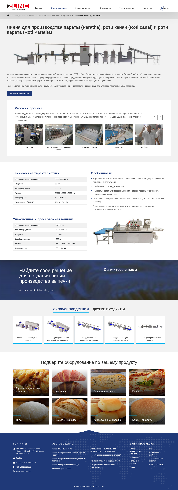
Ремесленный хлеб (65, 420)
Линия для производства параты (150, 339)
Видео (166, 8)
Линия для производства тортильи (27, 339)
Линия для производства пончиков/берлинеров (106, 456)
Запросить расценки (19, 93)
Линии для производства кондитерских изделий (68, 454)
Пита (19, 420)
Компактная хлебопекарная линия (105, 461)
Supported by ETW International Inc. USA (89, 486)
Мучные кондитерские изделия (28, 389)
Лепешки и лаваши (104, 391)
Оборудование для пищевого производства (103, 466)
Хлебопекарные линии (61, 469)
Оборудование (19, 15)
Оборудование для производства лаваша (89, 339)
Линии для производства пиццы (65, 465)
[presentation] (154, 117)
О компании (105, 8)
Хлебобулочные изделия (108, 420)
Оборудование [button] (58, 8)
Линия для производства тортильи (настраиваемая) (58, 339)
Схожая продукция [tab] (71, 309)
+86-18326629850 (23, 467)
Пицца (136, 391)
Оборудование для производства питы (120, 339)
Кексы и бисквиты (142, 420)
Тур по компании (127, 8)
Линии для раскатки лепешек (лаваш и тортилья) (50, 15)
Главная (39, 8)
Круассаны (61, 391)
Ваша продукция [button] (82, 8)
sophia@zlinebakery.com (41, 290)
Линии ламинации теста (62, 449)
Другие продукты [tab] (109, 309)
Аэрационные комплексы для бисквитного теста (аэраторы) (103, 450)
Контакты (147, 8)
